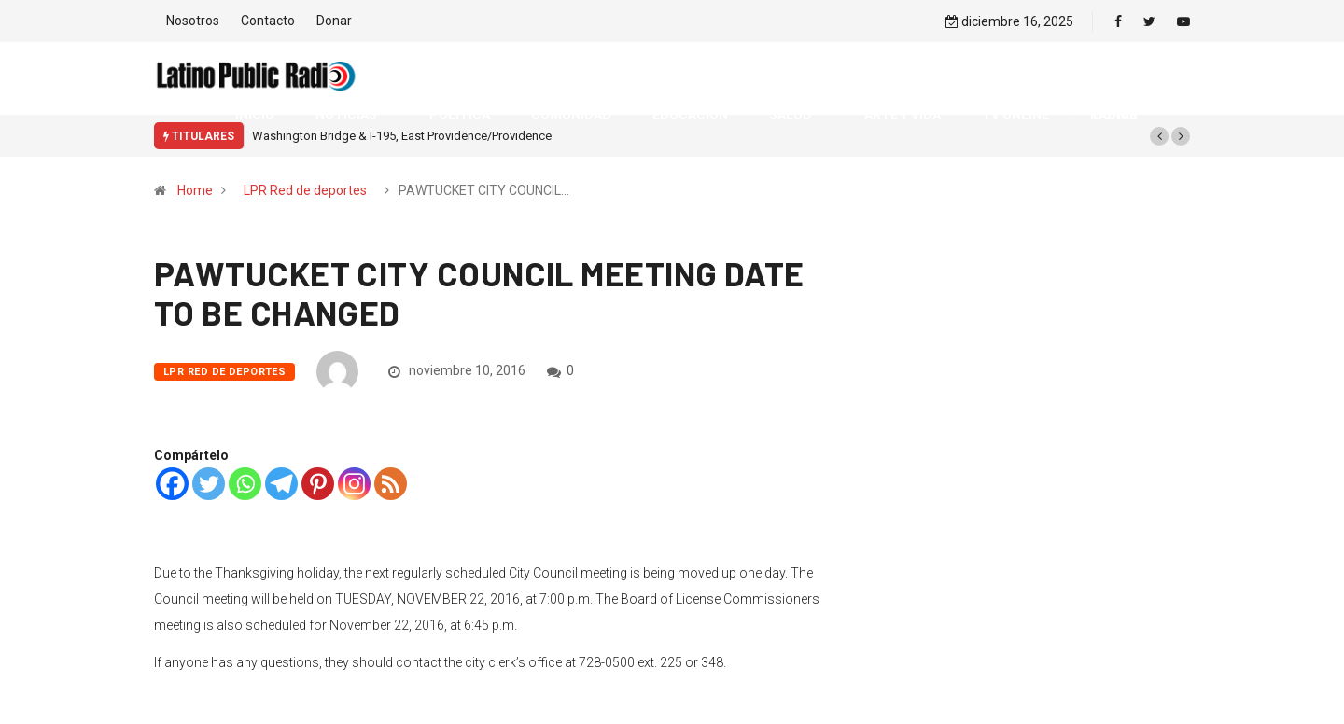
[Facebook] (172, 483)
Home (195, 190)
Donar (334, 20)
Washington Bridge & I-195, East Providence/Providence (402, 136)
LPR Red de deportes (305, 190)
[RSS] (390, 483)
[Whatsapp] (245, 483)
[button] (1159, 136)
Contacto (268, 20)
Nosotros (192, 20)
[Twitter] (208, 483)
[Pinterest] (317, 483)
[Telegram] (281, 483)
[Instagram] (354, 483)
